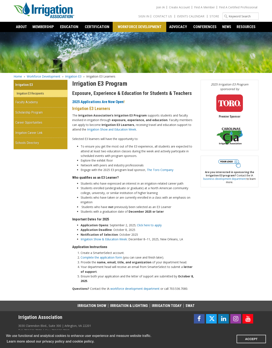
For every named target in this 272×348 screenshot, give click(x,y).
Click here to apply (149, 225)
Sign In (143, 16)
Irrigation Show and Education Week (111, 129)
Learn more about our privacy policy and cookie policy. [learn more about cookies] (50, 341)
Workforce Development (43, 76)
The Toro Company (160, 170)
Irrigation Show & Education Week (104, 239)
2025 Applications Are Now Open (98, 102)
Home (18, 76)
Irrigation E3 (73, 76)
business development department (224, 178)
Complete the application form (101, 257)
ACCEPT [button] (251, 339)
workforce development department (135, 289)
